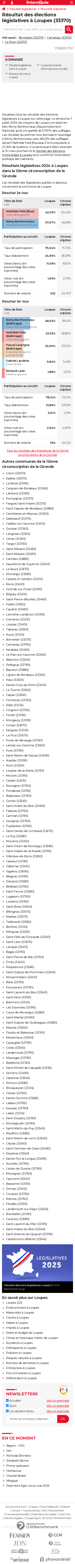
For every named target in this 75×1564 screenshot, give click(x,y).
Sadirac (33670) (16, 478)
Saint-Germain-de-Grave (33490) (28, 1148)
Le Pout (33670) (16, 42)
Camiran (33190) (17, 816)
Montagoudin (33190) (20, 1123)
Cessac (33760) (16, 1093)
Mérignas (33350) (18, 932)
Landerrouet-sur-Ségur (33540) (27, 1209)
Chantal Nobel (16, 1476)
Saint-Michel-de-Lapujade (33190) (29, 1068)
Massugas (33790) (18, 1058)
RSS (44, 1510)
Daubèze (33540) (17, 1153)
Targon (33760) (16, 544)
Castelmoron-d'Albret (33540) (26, 1239)
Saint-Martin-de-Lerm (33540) (26, 1138)
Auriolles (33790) (17, 1163)
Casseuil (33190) (17, 861)
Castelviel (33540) (18, 1078)
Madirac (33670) (17, 916)
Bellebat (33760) (17, 886)
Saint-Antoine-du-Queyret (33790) (29, 1234)
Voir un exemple (58, 1400)
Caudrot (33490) (17, 609)
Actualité (13, 1400)
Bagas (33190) (15, 952)
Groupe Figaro (33, 1518)
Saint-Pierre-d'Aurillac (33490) (26, 599)
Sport (11, 1406)
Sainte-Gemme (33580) (22, 1098)
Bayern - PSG (15, 1445)
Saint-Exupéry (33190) (21, 1118)
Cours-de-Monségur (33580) (25, 1012)
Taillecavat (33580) (18, 922)
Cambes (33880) (17, 559)
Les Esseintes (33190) (21, 1007)
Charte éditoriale (49, 1506)
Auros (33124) (15, 634)
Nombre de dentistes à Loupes (27, 1363)
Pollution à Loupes (18, 1353)
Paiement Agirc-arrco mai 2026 (28, 1486)
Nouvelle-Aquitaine (53, 9)
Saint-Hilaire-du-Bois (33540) (25, 1229)
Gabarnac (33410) (17, 866)
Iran (9, 1450)
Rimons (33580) (17, 1083)
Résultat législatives (23, 9)
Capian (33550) (16, 695)
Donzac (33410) (16, 1189)
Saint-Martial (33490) (20, 1017)
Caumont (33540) (18, 1179)
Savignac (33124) (17, 730)
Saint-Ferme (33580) (20, 891)
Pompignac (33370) (19, 498)
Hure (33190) (14, 750)
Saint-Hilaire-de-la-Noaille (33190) (28, 851)
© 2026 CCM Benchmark (57, 1518)
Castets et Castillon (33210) (24, 579)
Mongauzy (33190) (18, 720)
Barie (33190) (15, 982)
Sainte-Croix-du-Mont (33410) (26, 685)
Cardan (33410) (16, 780)
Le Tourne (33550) (18, 690)
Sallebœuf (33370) (18, 518)
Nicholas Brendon (18, 1455)
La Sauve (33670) (17, 569)
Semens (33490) (17, 1073)
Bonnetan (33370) (31, 37)
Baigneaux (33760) (18, 796)
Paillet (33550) (15, 604)
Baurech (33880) (17, 670)
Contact (15, 1510)
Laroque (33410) (17, 947)
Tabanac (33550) (17, 629)
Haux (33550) (15, 680)
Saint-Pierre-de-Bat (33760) (25, 957)
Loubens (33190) (17, 901)
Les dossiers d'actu (20, 1411)
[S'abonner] (37, 1419)
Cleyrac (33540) (16, 1143)
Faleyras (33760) (17, 811)
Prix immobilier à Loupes (23, 1373)
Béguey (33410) (16, 594)
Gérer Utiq (64, 1514)
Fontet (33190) (16, 715)
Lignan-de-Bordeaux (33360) (25, 675)
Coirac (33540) (15, 1048)
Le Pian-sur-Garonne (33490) (26, 655)
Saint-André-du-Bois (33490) (25, 806)
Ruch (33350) (15, 765)
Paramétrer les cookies (44, 1514)
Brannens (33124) (18, 1002)
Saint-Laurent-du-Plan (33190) (26, 1224)
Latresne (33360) (17, 493)
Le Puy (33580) (16, 836)
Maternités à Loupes (20, 1312)
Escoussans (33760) (19, 987)
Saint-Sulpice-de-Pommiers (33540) (30, 972)
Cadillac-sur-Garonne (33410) (25, 523)
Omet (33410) (15, 962)
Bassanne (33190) (18, 1184)
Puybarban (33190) (19, 826)
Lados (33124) (15, 1113)
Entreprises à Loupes (20, 1368)
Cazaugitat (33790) (18, 1043)
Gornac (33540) (16, 801)
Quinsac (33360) (17, 528)
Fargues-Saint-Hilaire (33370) (26, 503)
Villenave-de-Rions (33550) (24, 856)
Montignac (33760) (19, 1173)
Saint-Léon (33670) (19, 942)
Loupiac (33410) (16, 624)
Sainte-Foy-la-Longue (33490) (26, 1158)
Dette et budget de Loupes (24, 1333)
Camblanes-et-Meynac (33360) (27, 513)
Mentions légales (13, 1518)
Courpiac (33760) (17, 1194)
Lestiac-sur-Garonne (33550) (25, 745)
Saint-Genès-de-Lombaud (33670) (29, 831)
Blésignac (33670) (18, 911)
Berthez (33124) (16, 927)
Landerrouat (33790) (20, 1052)
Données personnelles (17, 1514)
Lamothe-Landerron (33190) (25, 614)
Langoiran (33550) (18, 534)
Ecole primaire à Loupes (22, 1307)
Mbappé (12, 1481)
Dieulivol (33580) (17, 881)
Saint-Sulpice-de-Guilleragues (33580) (31, 1022)
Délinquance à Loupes (21, 1348)
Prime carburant (17, 1466)
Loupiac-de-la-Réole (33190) (25, 770)
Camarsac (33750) (59, 37)
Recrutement (56, 1510)
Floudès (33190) (16, 1204)
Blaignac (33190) (17, 876)
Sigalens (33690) (17, 871)
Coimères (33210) (18, 619)
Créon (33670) (15, 473)
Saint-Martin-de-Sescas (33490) (27, 755)
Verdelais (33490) (17, 650)
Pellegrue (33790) (18, 665)
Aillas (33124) (14, 705)
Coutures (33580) (17, 1219)
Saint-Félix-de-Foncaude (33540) (28, 937)
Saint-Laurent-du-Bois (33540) (26, 992)
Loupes (45, 65)
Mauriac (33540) (17, 1027)
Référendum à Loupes (21, 1378)
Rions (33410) (15, 584)
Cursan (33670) (16, 725)
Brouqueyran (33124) (20, 1088)
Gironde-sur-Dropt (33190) (24, 589)
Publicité (65, 1506)
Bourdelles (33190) (18, 1214)
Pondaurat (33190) (18, 791)
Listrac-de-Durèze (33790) (24, 1168)
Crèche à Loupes (17, 1317)
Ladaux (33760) (16, 1103)
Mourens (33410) (17, 841)
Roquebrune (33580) (20, 967)
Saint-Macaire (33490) (21, 554)
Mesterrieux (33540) (19, 1037)
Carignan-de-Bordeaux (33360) (27, 488)
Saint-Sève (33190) (18, 997)
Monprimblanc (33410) (21, 977)
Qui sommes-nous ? (16, 1506)
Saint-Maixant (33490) (21, 549)
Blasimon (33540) (18, 659)
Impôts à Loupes (17, 1328)
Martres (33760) (17, 1199)
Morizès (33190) (16, 775)
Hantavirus (13, 1471)
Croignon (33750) (17, 710)
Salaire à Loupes (17, 1323)
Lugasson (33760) (18, 896)
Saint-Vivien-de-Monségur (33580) (29, 846)
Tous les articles (31, 1510)
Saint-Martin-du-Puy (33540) (25, 1128)
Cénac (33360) (16, 539)
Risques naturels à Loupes (24, 1358)
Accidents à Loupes (19, 1343)
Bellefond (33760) (18, 1063)
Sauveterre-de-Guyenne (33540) (28, 564)
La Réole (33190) (17, 483)
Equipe (34, 1506)
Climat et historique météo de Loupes (32, 1338)
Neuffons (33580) (17, 1133)
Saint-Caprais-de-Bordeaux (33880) (30, 508)
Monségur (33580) (18, 574)
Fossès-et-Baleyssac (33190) (25, 1032)
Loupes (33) (14, 1302)
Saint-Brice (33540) (19, 906)
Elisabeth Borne (17, 1460)
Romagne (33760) (18, 786)
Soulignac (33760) (18, 821)
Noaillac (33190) (16, 760)
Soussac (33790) (17, 1108)
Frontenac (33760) (18, 700)
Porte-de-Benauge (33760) (24, 740)
